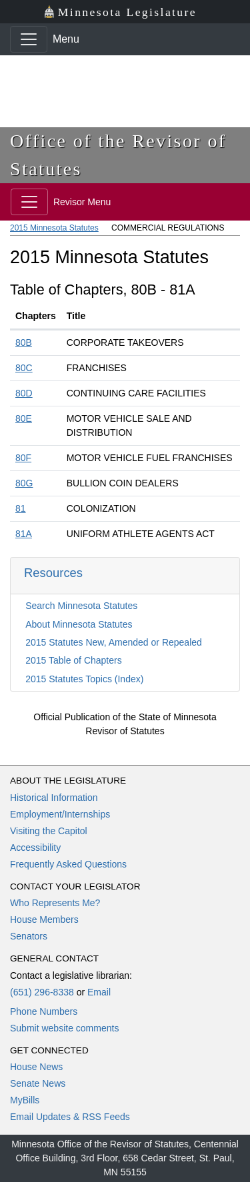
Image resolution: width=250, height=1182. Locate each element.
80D (24, 393)
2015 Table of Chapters (73, 660)
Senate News (37, 1083)
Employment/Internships (60, 814)
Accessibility (35, 847)
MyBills (24, 1100)
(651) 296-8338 (42, 992)
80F (23, 457)
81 (20, 508)
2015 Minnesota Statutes (54, 228)
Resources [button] (53, 573)
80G (24, 483)
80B (23, 342)
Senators (28, 936)
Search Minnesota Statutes (81, 605)
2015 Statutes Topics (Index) (84, 679)
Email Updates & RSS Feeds (70, 1116)
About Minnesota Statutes (78, 624)
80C (24, 367)
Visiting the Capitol (48, 831)
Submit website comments (64, 1028)
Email (99, 992)
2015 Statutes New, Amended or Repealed (113, 642)
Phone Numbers (43, 1011)
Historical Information (54, 797)
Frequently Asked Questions (68, 864)
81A (23, 533)
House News (36, 1066)
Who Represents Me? (55, 902)
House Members (44, 919)
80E (23, 418)
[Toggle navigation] (28, 39)
